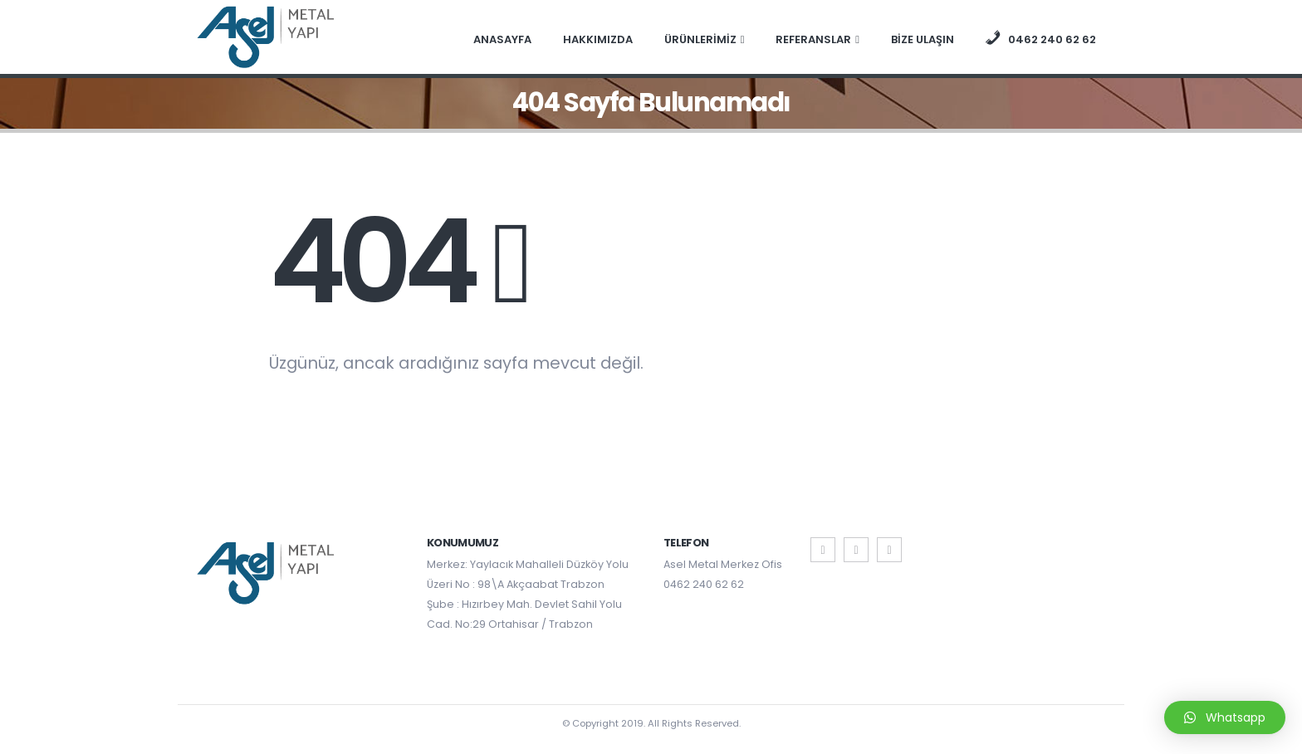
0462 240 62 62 (703, 584)
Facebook (822, 549)
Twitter (856, 549)
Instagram (889, 549)
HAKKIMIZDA (598, 39)
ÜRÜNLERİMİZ (700, 39)
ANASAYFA (502, 39)
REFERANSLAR (813, 39)
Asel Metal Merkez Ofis (722, 564)
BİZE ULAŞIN (922, 39)
